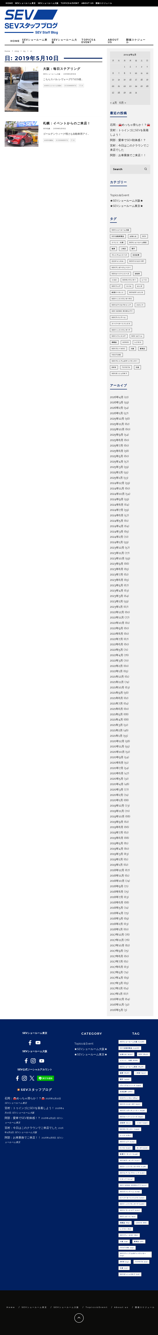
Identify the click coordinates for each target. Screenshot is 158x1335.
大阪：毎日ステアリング (61, 69)
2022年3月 (116, 660)
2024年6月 (116, 515)
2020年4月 (116, 784)
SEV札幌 (46, 129)
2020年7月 (116, 768)
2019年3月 (116, 853)
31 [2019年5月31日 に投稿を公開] (136, 92)
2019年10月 (117, 816)
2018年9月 (116, 886)
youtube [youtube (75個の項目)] (116, 355)
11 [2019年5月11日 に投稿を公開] (141, 73)
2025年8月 (116, 440)
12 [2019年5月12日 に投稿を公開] (147, 73)
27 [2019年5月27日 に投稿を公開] (113, 92)
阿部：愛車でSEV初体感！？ (128, 140)
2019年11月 (117, 811)
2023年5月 (116, 585)
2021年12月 (117, 676)
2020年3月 (116, 789)
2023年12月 (117, 547)
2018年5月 (116, 907)
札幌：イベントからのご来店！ (67, 123)
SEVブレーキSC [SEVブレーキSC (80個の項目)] (118, 348)
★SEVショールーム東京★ (126, 205)
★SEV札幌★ (48, 140)
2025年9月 (116, 434)
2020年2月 (116, 794)
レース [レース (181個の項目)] (144, 280)
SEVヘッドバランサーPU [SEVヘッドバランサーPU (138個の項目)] (122, 299)
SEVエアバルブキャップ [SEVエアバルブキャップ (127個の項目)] (121, 305)
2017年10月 (117, 945)
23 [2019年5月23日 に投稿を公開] (130, 86)
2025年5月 (116, 456)
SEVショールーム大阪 (48, 3)
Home (9, 3)
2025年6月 (116, 450)
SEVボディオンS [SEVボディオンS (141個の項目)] (136, 292)
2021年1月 (116, 735)
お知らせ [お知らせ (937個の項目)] (133, 236)
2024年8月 (116, 504)
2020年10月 (117, 751)
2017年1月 (116, 993)
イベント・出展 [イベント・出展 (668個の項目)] (118, 242)
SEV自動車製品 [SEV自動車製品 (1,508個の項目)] (118, 236)
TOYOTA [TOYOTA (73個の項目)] (126, 367)
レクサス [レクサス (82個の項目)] (138, 342)
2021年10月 (117, 687)
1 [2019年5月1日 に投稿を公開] (124, 66)
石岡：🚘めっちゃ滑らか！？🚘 (130, 124)
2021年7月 (116, 703)
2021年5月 (116, 714)
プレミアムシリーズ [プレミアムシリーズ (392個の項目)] (119, 255)
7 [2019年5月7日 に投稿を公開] (118, 73)
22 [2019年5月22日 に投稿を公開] (125, 86)
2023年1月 (116, 606)
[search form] (130, 169)
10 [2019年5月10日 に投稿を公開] (136, 73)
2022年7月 (116, 639)
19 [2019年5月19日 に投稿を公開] (147, 79)
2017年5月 (116, 972)
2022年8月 (116, 633)
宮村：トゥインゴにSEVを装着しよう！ (29, 1108)
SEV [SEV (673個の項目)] (144, 236)
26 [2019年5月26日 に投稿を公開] (147, 86)
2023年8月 (116, 569)
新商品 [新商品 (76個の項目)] (142, 348)
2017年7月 (116, 961)
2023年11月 (117, 553)
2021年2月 (116, 730)
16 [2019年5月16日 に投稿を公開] (130, 79)
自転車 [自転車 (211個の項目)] (137, 274)
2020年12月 (117, 741)
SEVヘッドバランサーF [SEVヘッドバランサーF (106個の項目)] (121, 330)
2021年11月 (117, 682)
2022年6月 (116, 644)
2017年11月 (117, 940)
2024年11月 (117, 488)
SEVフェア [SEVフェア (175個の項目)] (116, 286)
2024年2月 (116, 536)
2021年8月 (116, 698)
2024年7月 (116, 509)
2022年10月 (117, 622)
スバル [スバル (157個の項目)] (128, 286)
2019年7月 (116, 832)
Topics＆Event (70, 3)
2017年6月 (116, 966)
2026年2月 (116, 407)
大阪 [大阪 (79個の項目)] (132, 348)
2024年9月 (116, 499)
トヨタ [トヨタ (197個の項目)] (114, 280)
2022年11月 (117, 617)
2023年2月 (116, 601)
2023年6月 (116, 579)
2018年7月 (116, 897)
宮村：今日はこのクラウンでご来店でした (31, 1127)
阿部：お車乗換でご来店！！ (128, 155)
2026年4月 (116, 397)
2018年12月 (117, 870)
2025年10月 (117, 429)
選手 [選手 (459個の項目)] (133, 248)
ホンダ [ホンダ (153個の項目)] (139, 286)
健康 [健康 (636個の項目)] (113, 248)
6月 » (122, 102)
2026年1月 (116, 413)
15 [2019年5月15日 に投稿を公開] (124, 79)
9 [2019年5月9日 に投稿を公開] (130, 73)
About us (87, 3)
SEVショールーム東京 (25, 3)
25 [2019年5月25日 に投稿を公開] (142, 86)
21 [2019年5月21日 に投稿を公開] (119, 86)
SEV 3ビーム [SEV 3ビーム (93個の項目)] (136, 336)
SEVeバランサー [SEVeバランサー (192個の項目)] (129, 280)
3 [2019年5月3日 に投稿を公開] (136, 66)
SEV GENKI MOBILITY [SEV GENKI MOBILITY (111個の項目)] (122, 311)
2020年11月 (117, 746)
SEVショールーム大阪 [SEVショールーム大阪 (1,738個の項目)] (120, 230)
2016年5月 (116, 1010)
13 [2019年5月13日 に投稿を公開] (113, 79)
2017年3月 (116, 983)
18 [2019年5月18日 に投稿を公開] (142, 79)
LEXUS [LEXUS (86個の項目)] (126, 342)
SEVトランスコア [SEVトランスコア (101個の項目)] (119, 336)
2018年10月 (117, 880)
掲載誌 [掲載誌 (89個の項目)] (114, 342)
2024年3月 (116, 531)
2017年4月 (116, 977)
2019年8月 (116, 827)
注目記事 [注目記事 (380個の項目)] (136, 255)
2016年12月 (117, 999)
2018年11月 (117, 875)
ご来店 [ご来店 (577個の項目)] (123, 248)
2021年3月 (116, 725)
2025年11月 (117, 424)
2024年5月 (116, 520)
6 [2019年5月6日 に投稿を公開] (113, 73)
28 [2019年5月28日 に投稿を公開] (119, 92)
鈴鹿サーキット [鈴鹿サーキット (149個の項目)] (118, 292)
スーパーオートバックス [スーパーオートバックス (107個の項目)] (121, 323)
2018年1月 (116, 929)
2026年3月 (116, 402)
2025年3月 (116, 467)
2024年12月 (117, 483)
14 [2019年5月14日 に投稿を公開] (119, 79)
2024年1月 (116, 542)
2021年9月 (116, 692)
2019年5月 (116, 843)
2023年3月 (116, 596)
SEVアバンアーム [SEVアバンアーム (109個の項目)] (119, 317)
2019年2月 (116, 859)
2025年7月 (116, 445)
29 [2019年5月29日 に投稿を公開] (125, 92)
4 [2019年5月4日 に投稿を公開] (141, 66)
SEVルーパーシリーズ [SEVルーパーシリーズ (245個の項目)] (120, 274)
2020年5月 (116, 778)
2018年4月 (116, 913)
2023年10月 (117, 558)
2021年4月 (116, 719)
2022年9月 (116, 628)
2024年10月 (117, 493)
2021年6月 (116, 708)
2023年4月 (116, 590)
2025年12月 (117, 418)
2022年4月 (116, 655)
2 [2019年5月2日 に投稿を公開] (130, 66)
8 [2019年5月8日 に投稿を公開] (124, 73)
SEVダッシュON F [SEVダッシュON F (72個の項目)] (119, 373)
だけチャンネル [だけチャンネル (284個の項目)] (118, 261)
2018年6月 (116, 902)
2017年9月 (116, 950)
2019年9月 (116, 821)
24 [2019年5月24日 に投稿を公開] (136, 86)
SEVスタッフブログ (36, 1090)
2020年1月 (116, 800)
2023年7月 (116, 574)
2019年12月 (117, 805)
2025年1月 (116, 477)
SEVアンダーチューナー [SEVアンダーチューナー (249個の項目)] (121, 267)
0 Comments (70, 85)
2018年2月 (116, 923)
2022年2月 (116, 666)
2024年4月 (116, 526)
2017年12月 (117, 934)
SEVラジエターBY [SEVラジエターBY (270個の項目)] (136, 261)
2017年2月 (116, 988)
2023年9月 (116, 563)
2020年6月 (116, 773)
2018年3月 (116, 918)
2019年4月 (116, 848)
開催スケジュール (104, 3)
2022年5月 (116, 649)
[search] (145, 169)
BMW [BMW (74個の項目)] (114, 367)
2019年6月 (116, 837)
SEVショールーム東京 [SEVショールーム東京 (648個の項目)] (138, 242)
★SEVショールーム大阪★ (52, 85)
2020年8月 (116, 762)
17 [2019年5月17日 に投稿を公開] (136, 79)
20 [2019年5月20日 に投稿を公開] (113, 86)
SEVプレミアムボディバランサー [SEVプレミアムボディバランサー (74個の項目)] (125, 361)
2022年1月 (116, 671)
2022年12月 (117, 612)
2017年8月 (116, 956)
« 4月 (113, 102)
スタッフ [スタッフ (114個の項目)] (140, 305)
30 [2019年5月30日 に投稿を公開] (130, 92)
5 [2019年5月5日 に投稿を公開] (147, 66)
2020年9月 (116, 757)
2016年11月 (117, 1004)
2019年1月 (116, 864)
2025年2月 (116, 472)
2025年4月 (116, 461)
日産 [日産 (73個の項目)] (137, 367)
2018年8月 (116, 891)
